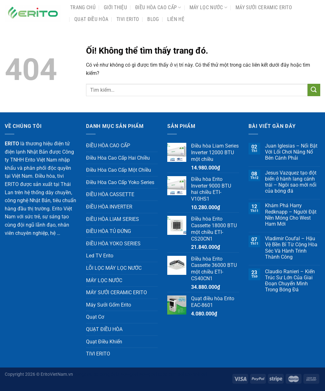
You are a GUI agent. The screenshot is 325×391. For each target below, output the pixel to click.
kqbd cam (167, 374)
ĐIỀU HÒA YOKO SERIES (113, 244)
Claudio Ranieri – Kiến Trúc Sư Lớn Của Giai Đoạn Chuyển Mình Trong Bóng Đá (290, 280)
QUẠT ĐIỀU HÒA (91, 19)
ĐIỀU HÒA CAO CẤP (158, 7)
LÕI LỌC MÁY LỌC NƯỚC (114, 268)
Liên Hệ (175, 19)
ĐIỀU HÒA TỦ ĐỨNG (108, 231)
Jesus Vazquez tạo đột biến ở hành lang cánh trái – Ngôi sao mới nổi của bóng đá (290, 182)
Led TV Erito (99, 256)
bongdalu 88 (86, 374)
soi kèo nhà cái (192, 374)
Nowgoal (129, 374)
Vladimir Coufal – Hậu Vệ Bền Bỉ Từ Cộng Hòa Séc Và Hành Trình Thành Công (291, 247)
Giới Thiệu (115, 7)
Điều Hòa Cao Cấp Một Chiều (118, 170)
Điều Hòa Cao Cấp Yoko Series (120, 182)
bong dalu (109, 374)
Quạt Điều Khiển (104, 342)
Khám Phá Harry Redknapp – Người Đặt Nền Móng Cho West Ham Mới (290, 214)
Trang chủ (83, 7)
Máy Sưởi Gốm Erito (108, 305)
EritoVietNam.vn (57, 374)
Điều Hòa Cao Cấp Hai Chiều (118, 158)
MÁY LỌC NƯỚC (208, 7)
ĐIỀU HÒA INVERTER (109, 207)
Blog (153, 19)
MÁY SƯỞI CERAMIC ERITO (263, 7)
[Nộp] (314, 90)
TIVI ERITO (127, 19)
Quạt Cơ (95, 317)
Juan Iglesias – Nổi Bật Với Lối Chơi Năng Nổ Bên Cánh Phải (291, 152)
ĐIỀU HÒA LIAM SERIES (112, 219)
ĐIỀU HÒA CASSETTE (110, 194)
